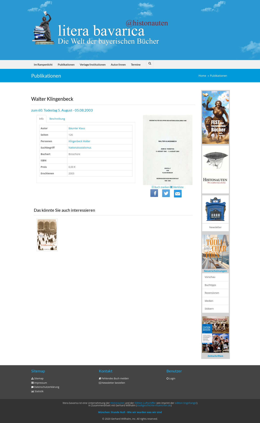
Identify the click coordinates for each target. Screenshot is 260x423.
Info (41, 118)
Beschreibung (57, 118)
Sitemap (37, 378)
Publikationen (66, 64)
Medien (209, 300)
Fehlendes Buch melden (114, 378)
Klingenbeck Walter (79, 141)
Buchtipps (210, 285)
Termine (135, 64)
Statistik (37, 391)
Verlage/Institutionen (93, 64)
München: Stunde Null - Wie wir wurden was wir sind (130, 412)
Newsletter (215, 227)
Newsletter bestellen (112, 382)
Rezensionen (212, 292)
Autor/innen (118, 64)
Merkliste (177, 187)
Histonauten (117, 403)
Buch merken (160, 187)
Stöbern (209, 308)
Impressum (39, 382)
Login (171, 378)
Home (202, 76)
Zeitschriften (215, 356)
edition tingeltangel (186, 403)
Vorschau (210, 277)
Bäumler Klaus (77, 128)
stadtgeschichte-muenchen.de (154, 405)
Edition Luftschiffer (145, 403)
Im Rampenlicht (43, 64)
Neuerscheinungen (215, 271)
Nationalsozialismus (80, 147)
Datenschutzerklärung (45, 387)
